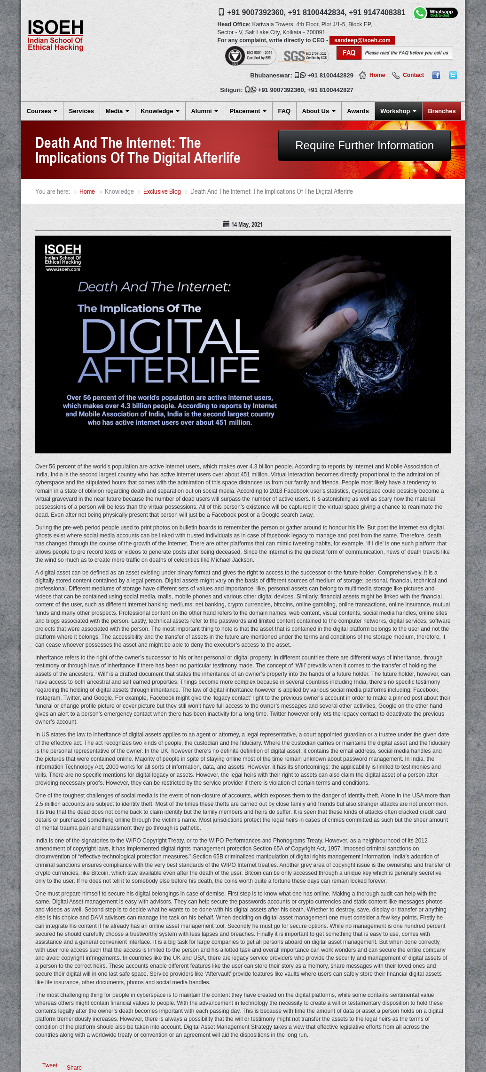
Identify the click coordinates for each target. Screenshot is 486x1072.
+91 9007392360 (281, 89)
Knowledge (160, 111)
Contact (413, 75)
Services (81, 111)
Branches (441, 111)
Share (74, 1067)
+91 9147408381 (377, 12)
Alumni (204, 111)
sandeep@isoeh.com (362, 40)
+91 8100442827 (330, 89)
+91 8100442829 (330, 75)
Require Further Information (364, 145)
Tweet (49, 1065)
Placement (248, 111)
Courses (42, 111)
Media (117, 111)
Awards (358, 111)
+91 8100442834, (317, 12)
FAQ (284, 111)
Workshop (398, 111)
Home (377, 75)
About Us (318, 111)
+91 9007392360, (256, 12)
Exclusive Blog (162, 191)
